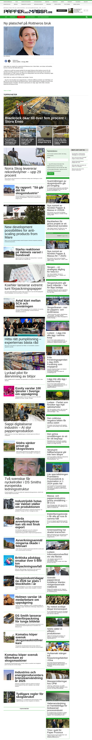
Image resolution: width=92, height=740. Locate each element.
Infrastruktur (7, 4)
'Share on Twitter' (7, 90)
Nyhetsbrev (21, 16)
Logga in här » (65, 235)
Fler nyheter (24, 727)
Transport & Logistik (26, 4)
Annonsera (12, 16)
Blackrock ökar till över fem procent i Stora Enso (78, 169)
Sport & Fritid (57, 4)
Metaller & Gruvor (38, 4)
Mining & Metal (76, 4)
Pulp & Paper (67, 4)
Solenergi (78, 1)
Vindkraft (70, 1)
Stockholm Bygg (38, 1)
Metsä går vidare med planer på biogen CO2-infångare (79, 166)
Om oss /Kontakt (31, 16)
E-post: (48, 157)
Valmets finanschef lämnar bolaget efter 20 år (78, 162)
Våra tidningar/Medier (43, 16)
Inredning (48, 4)
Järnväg (16, 4)
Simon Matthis (16, 61)
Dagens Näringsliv (8, 1)
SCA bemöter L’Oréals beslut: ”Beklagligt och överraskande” (78, 154)
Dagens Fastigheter (25, 1)
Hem (6, 16)
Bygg (17, 1)
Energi (62, 1)
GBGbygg (47, 1)
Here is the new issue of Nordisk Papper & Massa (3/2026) (79, 158)
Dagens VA (55, 1)
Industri (86, 1)
